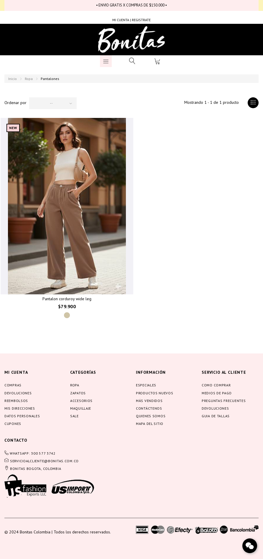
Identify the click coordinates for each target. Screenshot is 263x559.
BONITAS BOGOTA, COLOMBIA (35, 468)
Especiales (146, 385)
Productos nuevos (154, 393)
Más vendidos (149, 400)
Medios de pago (217, 393)
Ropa (29, 78)
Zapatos (78, 393)
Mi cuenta (16, 372)
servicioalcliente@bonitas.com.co (44, 461)
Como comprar (216, 385)
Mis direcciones (19, 408)
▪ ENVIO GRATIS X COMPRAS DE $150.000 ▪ (131, 5)
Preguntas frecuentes (224, 400)
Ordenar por (15, 102)
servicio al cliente (224, 372)
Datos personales (22, 416)
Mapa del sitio (149, 423)
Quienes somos (150, 416)
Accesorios (81, 400)
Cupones (12, 423)
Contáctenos (149, 408)
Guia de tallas (216, 416)
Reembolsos (16, 400)
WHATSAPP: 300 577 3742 (33, 453)
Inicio (12, 78)
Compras (13, 385)
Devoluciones (18, 393)
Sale (74, 416)
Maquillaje (80, 408)
